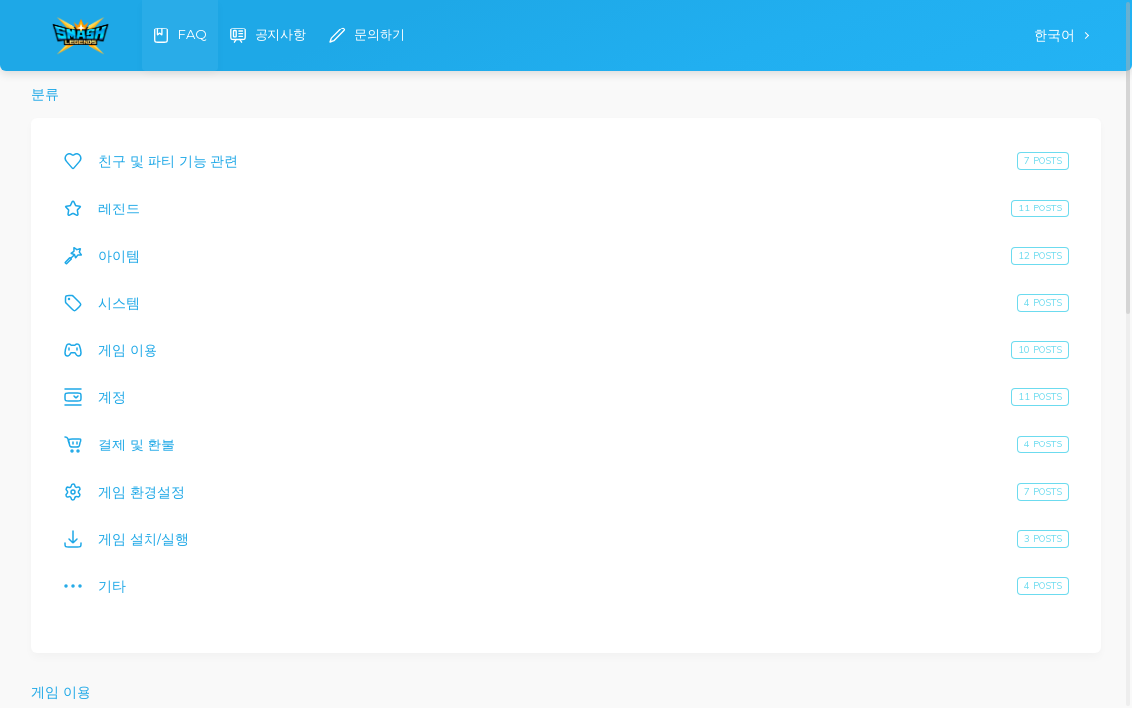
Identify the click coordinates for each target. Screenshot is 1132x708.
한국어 (1056, 36)
